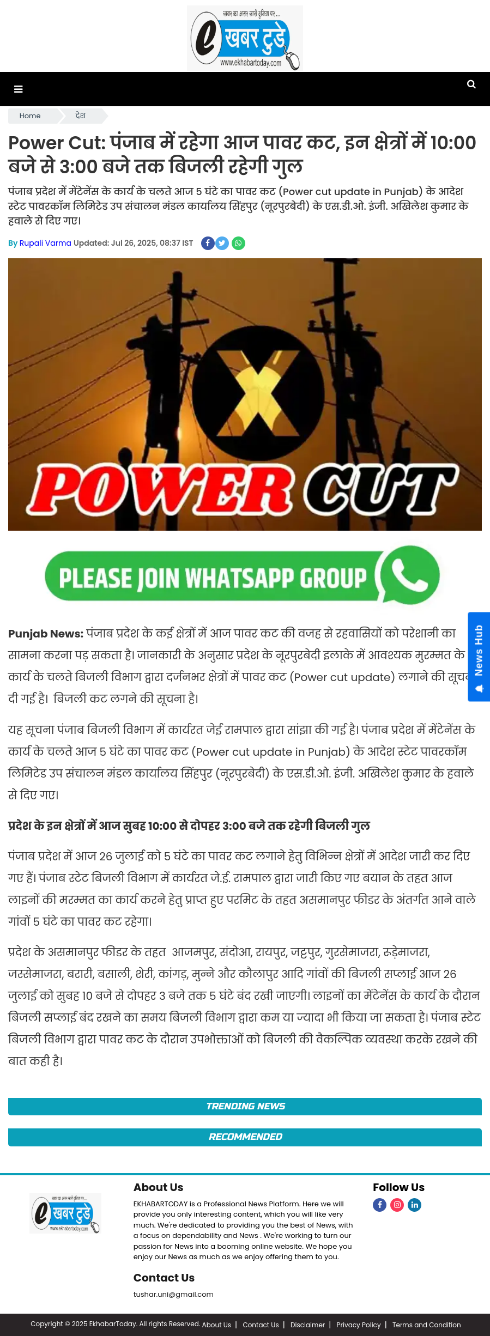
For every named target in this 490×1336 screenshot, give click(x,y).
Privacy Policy (359, 1323)
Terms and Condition (426, 1323)
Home (30, 116)
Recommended (244, 1137)
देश (81, 116)
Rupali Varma (45, 243)
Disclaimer (308, 1323)
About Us (159, 1187)
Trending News (245, 1106)
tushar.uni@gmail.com (174, 1293)
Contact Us (164, 1277)
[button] (18, 89)
